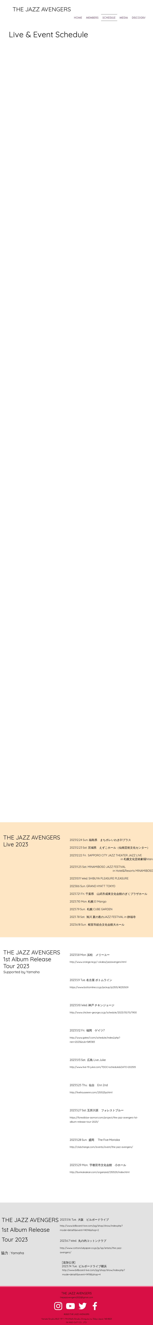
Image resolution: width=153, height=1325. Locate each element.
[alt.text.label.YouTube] (70, 1306)
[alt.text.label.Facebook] (94, 1306)
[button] (141, 17)
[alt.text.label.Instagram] (58, 1306)
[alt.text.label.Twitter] (82, 1306)
